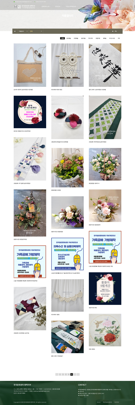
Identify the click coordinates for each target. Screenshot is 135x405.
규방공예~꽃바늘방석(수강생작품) (59, 142)
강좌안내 (57, 6)
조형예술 (76, 38)
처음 (56, 374)
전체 (31, 31)
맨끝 (78, 374)
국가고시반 (112, 38)
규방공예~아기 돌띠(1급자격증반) (22, 183)
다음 (74, 374)
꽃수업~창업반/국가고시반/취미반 (22, 131)
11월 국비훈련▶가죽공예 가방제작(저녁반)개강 (25, 281)
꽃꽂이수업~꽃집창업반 (57, 231)
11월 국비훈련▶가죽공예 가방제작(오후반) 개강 (101, 266)
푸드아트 (90, 38)
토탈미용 (98, 38)
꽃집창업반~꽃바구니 (94, 183)
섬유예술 (68, 38)
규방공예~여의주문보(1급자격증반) (97, 142)
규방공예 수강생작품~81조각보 (21, 333)
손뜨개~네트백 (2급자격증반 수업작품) (23, 89)
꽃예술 (104, 38)
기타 (119, 38)
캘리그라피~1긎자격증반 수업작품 (97, 89)
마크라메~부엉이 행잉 (56, 89)
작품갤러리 (104, 6)
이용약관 (116, 402)
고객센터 (115, 6)
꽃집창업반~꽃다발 (56, 190)
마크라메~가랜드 (55, 314)
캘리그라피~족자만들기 (57, 356)
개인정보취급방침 (107, 402)
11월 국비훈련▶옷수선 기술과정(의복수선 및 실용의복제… (66, 273)
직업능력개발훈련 (71, 6)
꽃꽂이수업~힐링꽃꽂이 (94, 225)
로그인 (119, 1)
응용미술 (83, 38)
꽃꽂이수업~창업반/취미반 (20, 239)
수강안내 (84, 6)
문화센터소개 (45, 6)
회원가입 (112, 1)
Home (98, 402)
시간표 (94, 6)
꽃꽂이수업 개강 (93, 308)
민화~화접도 (92, 349)
